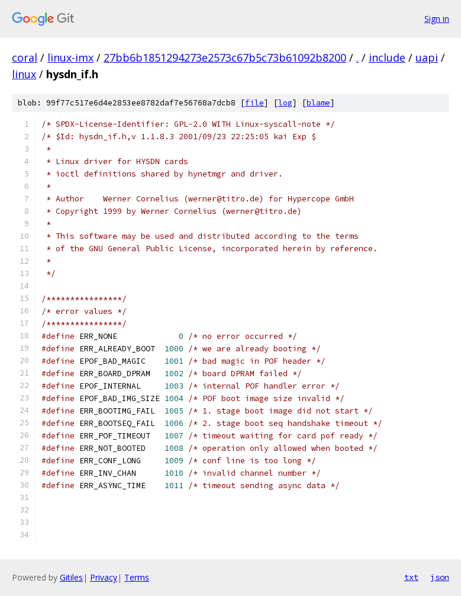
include (387, 57)
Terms (136, 577)
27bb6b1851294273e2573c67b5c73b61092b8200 (225, 57)
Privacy (103, 577)
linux (24, 74)
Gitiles (71, 577)
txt (411, 577)
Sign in (436, 18)
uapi (426, 57)
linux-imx (70, 57)
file (254, 103)
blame (318, 103)
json (439, 577)
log (285, 103)
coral (24, 57)
